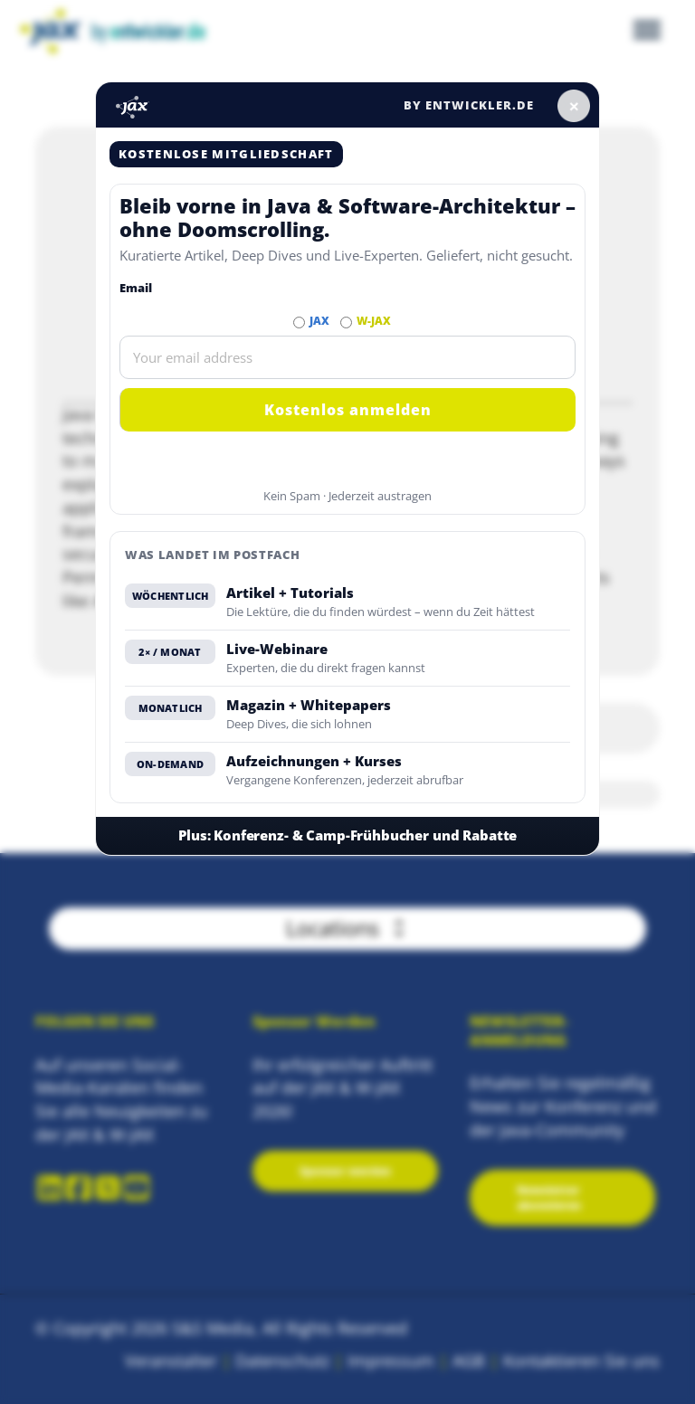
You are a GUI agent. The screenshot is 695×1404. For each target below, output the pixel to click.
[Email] (347, 357)
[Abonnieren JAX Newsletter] (299, 322)
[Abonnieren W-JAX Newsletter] (346, 322)
